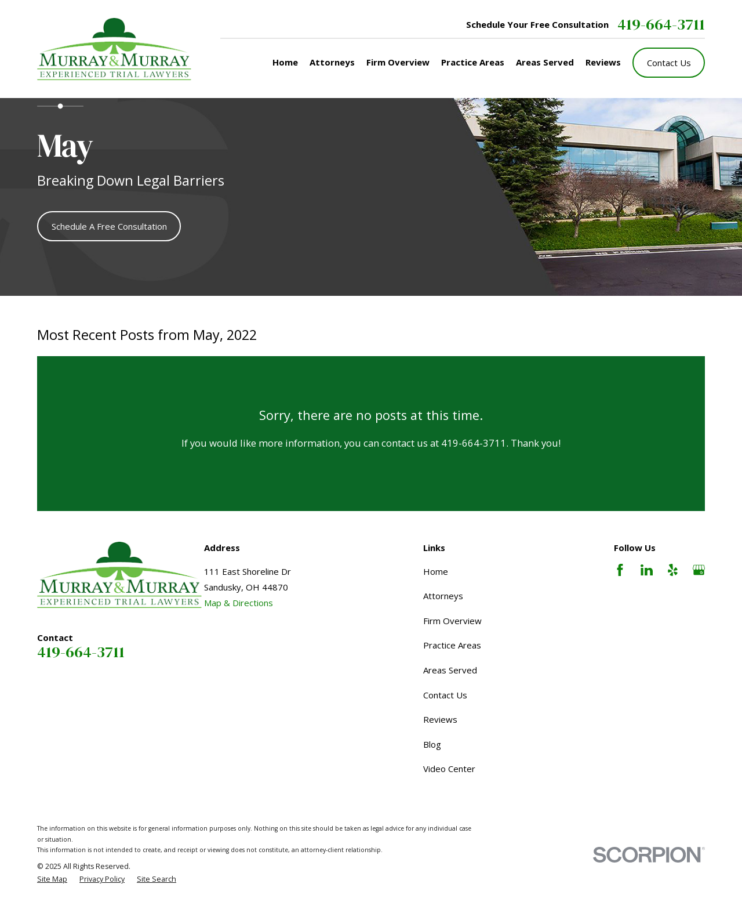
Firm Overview (452, 620)
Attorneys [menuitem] (332, 62)
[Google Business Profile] (699, 570)
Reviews (440, 719)
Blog (432, 744)
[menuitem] (52, 879)
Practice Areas (452, 645)
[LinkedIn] (647, 570)
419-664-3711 (661, 24)
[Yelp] (673, 570)
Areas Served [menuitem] (545, 62)
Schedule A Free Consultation (109, 226)
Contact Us (669, 62)
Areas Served (450, 670)
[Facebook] (620, 570)
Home (435, 571)
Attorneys (443, 596)
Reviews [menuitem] (603, 62)
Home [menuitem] (285, 62)
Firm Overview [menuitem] (398, 62)
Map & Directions (238, 602)
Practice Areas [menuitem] (472, 62)
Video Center (449, 768)
